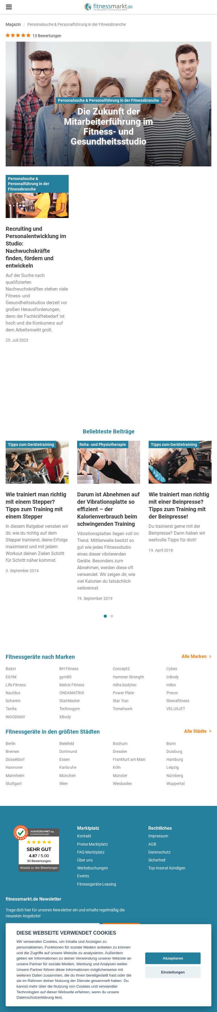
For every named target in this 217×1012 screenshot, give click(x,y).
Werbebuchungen (92, 868)
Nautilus (13, 693)
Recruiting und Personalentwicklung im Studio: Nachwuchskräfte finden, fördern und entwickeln (36, 247)
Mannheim (15, 775)
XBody (65, 717)
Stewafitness (177, 700)
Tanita (11, 708)
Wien (63, 783)
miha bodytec (124, 685)
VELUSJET (175, 708)
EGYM (11, 677)
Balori (11, 668)
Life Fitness (16, 685)
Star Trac (121, 700)
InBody (172, 677)
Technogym (69, 708)
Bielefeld (66, 743)
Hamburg (174, 759)
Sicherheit (157, 860)
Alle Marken (194, 656)
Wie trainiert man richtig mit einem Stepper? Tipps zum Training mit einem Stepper (36, 505)
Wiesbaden (122, 783)
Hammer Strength (128, 677)
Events (83, 876)
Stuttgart (14, 783)
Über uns (85, 860)
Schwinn (13, 700)
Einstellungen (173, 972)
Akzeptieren (173, 958)
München (67, 775)
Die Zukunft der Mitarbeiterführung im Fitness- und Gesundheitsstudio (108, 126)
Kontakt (84, 836)
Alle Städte (195, 731)
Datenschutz (159, 852)
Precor (172, 693)
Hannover (14, 767)
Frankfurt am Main (129, 759)
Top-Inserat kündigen (166, 868)
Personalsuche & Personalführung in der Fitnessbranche (108, 100)
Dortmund (68, 751)
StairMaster (69, 700)
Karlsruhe (67, 767)
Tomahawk (122, 708)
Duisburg (174, 751)
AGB (152, 844)
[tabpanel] (37, 509)
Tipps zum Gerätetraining (31, 444)
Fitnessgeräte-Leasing (96, 884)
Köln (117, 767)
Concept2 (121, 668)
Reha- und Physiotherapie (102, 444)
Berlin (11, 743)
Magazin (13, 24)
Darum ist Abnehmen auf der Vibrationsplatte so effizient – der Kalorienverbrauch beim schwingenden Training (108, 509)
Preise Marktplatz (92, 844)
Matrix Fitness (71, 685)
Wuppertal (175, 783)
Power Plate (123, 693)
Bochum (120, 743)
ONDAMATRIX (71, 693)
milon (171, 685)
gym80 (65, 677)
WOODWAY (15, 717)
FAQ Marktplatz (91, 852)
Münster (120, 775)
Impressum (158, 836)
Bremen (12, 751)
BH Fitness (68, 668)
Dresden (120, 751)
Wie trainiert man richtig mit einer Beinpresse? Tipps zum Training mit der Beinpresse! (179, 505)
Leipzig (172, 767)
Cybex (171, 668)
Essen (64, 759)
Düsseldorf (15, 759)
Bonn (171, 743)
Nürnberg (174, 775)
